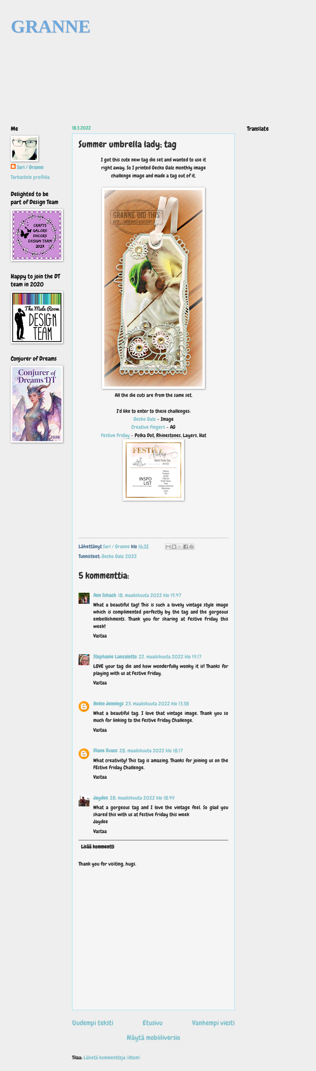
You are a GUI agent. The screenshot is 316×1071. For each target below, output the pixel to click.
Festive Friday (116, 435)
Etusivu (153, 1022)
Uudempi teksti (92, 1022)
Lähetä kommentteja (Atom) (111, 1057)
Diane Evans (105, 750)
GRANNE (51, 26)
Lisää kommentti (97, 847)
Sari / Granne (30, 167)
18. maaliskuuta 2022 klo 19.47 (149, 595)
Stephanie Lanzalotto (115, 657)
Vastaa (100, 636)
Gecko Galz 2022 (119, 556)
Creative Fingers (148, 427)
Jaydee (100, 798)
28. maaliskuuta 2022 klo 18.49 (142, 798)
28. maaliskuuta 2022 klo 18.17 (151, 750)
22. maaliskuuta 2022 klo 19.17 (170, 657)
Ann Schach (104, 595)
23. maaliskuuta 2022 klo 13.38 (157, 703)
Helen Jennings (108, 703)
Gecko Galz (144, 419)
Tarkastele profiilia (30, 177)
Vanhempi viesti (213, 1022)
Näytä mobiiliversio (153, 1037)
